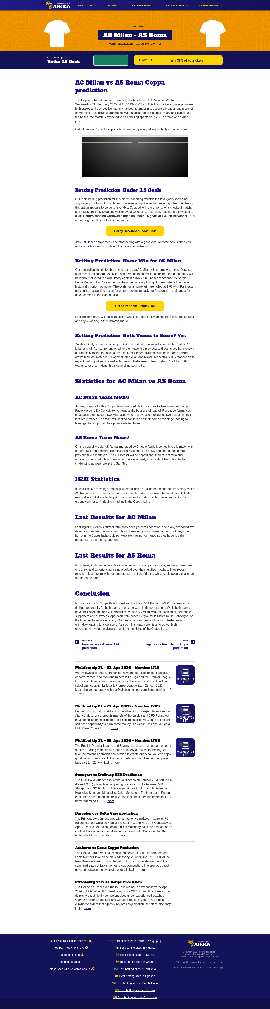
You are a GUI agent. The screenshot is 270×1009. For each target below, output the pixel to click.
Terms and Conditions (203, 954)
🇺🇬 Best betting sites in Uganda (135, 976)
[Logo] (58, 5)
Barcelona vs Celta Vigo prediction (106, 813)
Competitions (208, 5)
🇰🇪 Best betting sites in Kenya (135, 954)
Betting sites (141, 5)
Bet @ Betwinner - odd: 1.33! (135, 231)
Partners (216, 956)
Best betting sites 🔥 (71, 954)
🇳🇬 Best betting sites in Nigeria (135, 947)
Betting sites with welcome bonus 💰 (71, 968)
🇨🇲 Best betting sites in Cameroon (135, 997)
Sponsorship (204, 956)
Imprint (188, 954)
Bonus (112, 5)
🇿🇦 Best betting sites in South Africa (135, 983)
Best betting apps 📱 (71, 961)
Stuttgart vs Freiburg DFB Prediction (108, 774)
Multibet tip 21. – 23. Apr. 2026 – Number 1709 (117, 706)
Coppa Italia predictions (110, 129)
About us (192, 956)
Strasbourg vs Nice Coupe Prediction (108, 882)
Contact (182, 956)
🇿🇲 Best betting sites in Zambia (135, 990)
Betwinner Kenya (92, 242)
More (81, 694)
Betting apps (175, 5)
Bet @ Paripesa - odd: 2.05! (135, 306)
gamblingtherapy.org (212, 962)
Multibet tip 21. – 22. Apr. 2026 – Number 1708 (117, 740)
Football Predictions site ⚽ (71, 947)
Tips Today (85, 5)
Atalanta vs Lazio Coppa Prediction (107, 847)
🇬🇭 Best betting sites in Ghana (135, 961)
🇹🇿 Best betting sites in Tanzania (135, 968)
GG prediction (107, 316)
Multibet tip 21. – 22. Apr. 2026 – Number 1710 (117, 667)
